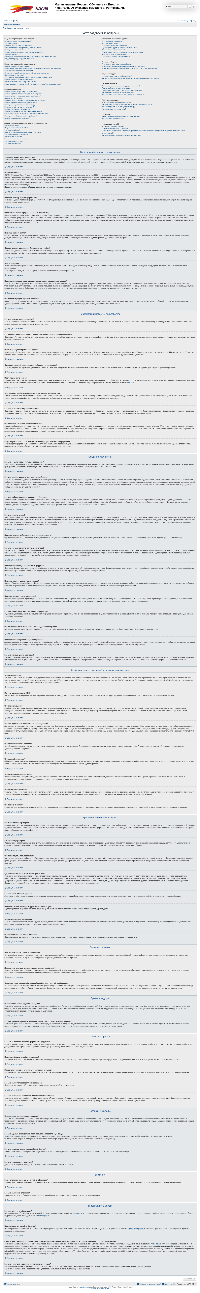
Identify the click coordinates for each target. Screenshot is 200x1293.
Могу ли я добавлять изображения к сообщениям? (22, 132)
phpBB (129, 383)
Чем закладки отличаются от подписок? (116, 102)
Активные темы (23, 28)
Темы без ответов (9, 28)
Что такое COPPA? (11, 43)
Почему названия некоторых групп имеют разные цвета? (122, 52)
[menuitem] (15, 21)
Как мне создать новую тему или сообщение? (21, 91)
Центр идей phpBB (135, 1229)
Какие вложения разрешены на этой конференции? (121, 116)
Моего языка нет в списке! (14, 75)
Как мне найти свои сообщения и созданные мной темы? (123, 95)
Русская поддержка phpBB (100, 1288)
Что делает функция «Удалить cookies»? (19, 59)
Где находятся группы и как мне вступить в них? (119, 48)
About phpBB (44, 1216)
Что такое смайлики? (12, 130)
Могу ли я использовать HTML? (16, 128)
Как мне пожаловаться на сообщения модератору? (23, 111)
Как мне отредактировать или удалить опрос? (21, 103)
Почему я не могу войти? (13, 50)
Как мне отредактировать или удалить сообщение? (23, 94)
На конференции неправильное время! (18, 71)
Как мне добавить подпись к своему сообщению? (22, 96)
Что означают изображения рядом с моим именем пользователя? (28, 77)
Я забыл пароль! (10, 54)
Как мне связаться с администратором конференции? (121, 135)
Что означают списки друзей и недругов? (117, 76)
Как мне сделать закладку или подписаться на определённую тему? (127, 104)
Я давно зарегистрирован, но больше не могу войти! (23, 52)
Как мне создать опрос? (13, 98)
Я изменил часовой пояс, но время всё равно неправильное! (26, 73)
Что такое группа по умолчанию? (114, 54)
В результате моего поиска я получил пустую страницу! (122, 90)
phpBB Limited (78, 1213)
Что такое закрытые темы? (14, 141)
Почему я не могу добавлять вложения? (19, 107)
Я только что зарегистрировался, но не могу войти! (23, 48)
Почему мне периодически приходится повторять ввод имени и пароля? (30, 56)
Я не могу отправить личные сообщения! (117, 64)
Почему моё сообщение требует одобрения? (20, 116)
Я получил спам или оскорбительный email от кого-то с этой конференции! (129, 68)
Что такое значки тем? (12, 143)
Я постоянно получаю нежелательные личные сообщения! (123, 66)
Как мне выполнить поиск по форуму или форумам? (121, 86)
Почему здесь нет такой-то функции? (115, 128)
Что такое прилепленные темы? (16, 139)
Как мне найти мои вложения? (113, 119)
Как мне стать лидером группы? (113, 50)
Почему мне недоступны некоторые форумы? (21, 105)
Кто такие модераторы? (110, 43)
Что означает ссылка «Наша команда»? (116, 56)
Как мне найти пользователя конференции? (118, 92)
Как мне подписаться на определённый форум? (119, 107)
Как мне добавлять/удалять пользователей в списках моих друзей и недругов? (131, 78)
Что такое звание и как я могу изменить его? (20, 82)
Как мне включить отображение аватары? (19, 79)
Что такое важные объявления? (16, 134)
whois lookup (156, 1244)
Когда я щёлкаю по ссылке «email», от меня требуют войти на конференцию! (32, 84)
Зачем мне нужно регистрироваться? (18, 41)
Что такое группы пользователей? (114, 45)
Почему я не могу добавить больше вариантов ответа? (24, 100)
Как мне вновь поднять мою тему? (17, 118)
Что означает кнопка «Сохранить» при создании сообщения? (26, 113)
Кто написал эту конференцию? (113, 126)
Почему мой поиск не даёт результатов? (116, 88)
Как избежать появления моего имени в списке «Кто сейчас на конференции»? (33, 68)
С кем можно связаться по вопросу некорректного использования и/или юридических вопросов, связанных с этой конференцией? (143, 132)
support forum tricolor (85, 1287)
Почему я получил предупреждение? (17, 109)
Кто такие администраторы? (112, 41)
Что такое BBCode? (11, 126)
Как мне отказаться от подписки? (114, 109)
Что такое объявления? (13, 137)
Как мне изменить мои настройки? (17, 66)
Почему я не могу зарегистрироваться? (18, 45)
